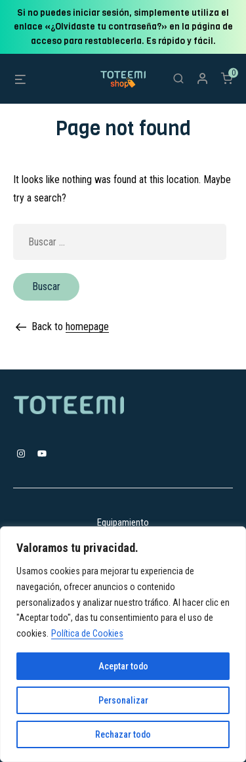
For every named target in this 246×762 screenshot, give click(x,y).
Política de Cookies (87, 633)
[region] (123, 644)
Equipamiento (123, 522)
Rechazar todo (123, 734)
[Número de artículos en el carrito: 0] (227, 78)
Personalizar (123, 700)
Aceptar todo (123, 666)
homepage (87, 326)
